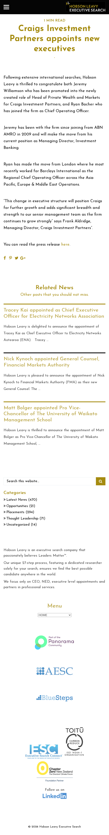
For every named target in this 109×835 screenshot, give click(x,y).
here (65, 245)
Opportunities (17, 506)
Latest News (16, 500)
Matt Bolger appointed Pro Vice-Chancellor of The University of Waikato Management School (50, 414)
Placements (15, 512)
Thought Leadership (22, 518)
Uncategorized (18, 525)
